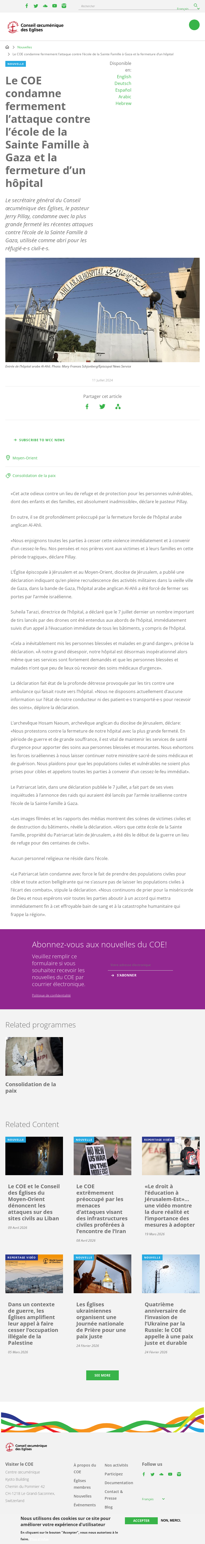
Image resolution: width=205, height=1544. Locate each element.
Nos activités (116, 1465)
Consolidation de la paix (34, 475)
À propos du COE (85, 1468)
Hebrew (123, 103)
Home (7, 47)
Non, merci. (171, 1520)
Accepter (141, 1520)
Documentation (119, 1482)
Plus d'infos (39, 1539)
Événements (85, 1504)
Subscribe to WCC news (42, 440)
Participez (114, 1473)
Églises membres (82, 1484)
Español (123, 90)
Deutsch (123, 83)
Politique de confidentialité (51, 995)
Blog (109, 1507)
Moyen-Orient (25, 457)
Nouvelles (24, 47)
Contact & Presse (114, 1495)
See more (102, 1375)
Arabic (125, 97)
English (124, 77)
